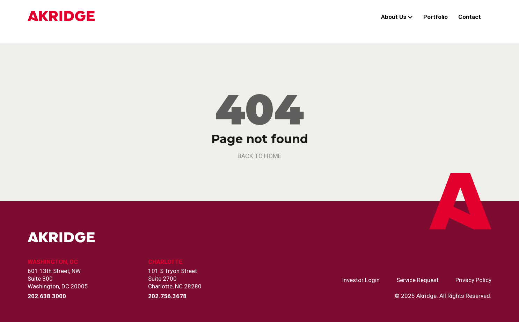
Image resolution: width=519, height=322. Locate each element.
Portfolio (435, 16)
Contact (469, 16)
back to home (259, 156)
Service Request (417, 280)
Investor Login (361, 280)
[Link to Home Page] (61, 17)
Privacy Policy (473, 280)
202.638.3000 (47, 296)
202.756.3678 (167, 296)
